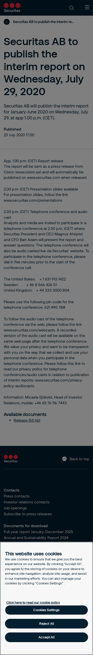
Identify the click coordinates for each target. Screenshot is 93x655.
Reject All (46, 624)
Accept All (46, 637)
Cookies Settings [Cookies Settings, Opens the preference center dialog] (46, 610)
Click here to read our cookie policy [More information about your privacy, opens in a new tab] (33, 602)
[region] (46, 598)
